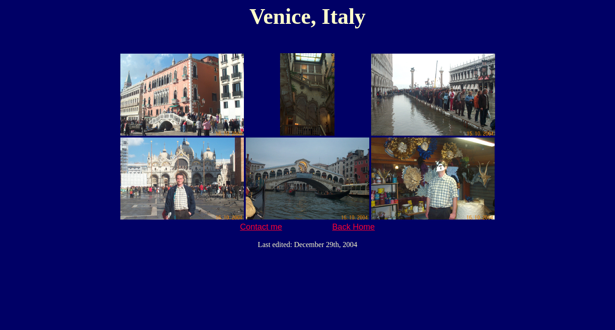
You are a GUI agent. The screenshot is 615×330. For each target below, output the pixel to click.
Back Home (353, 226)
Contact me (261, 226)
